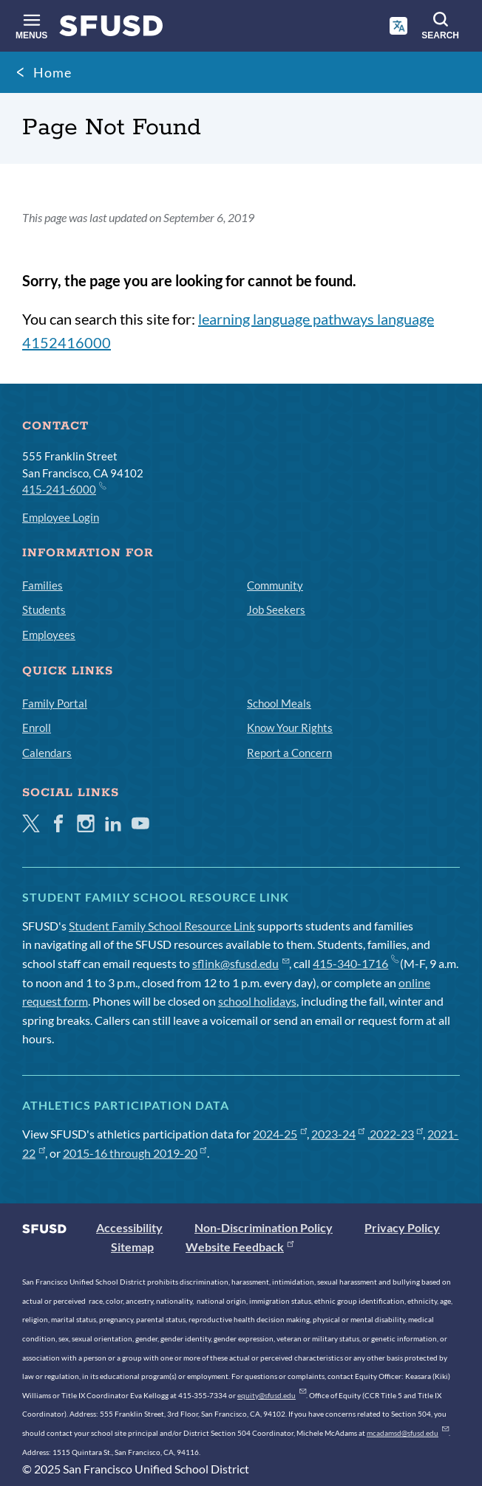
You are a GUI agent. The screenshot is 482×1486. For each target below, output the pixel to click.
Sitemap (132, 1247)
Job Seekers (276, 609)
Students (44, 609)
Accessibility (129, 1227)
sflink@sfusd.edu (240, 963)
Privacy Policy (402, 1227)
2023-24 (338, 1134)
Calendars (47, 752)
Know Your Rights (290, 727)
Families (42, 585)
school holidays (257, 1001)
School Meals (279, 703)
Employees (48, 634)
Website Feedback (239, 1247)
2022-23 (397, 1134)
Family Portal (54, 703)
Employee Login (60, 517)
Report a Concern (289, 752)
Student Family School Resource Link (162, 926)
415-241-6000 (63, 488)
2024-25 (280, 1134)
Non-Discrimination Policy (263, 1227)
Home (52, 72)
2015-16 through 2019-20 (135, 1153)
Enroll (36, 727)
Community (275, 585)
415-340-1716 (355, 963)
